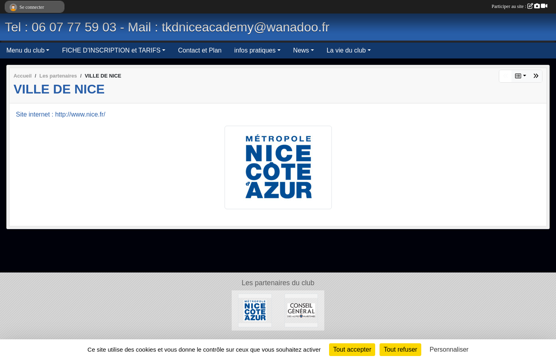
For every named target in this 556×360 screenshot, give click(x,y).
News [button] (301, 50)
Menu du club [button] (25, 50)
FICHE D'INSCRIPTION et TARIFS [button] (111, 50)
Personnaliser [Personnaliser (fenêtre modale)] (449, 349)
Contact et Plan (199, 50)
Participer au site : (519, 6)
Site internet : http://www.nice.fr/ (60, 114)
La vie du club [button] (346, 50)
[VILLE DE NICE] (255, 310)
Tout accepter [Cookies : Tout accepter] (352, 349)
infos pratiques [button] (254, 50)
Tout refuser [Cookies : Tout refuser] (400, 349)
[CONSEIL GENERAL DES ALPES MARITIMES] (301, 310)
